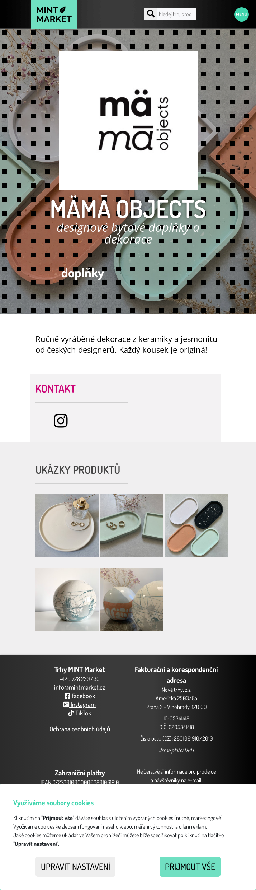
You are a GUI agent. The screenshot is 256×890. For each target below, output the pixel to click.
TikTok (79, 713)
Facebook (80, 696)
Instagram (79, 704)
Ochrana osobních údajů (79, 729)
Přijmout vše (190, 866)
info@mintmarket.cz (79, 687)
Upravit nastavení (75, 866)
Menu (241, 14)
